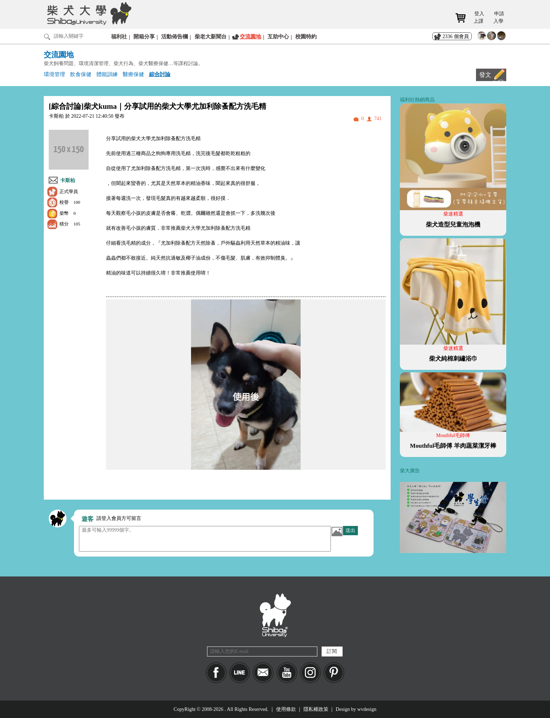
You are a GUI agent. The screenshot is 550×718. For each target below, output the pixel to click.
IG (310, 672)
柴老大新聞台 (211, 36)
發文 (485, 74)
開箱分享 (144, 36)
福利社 (119, 36)
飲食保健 (80, 74)
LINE (239, 672)
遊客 (87, 519)
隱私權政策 (315, 709)
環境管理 (54, 74)
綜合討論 (159, 74)
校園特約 (306, 36)
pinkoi (334, 672)
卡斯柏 (67, 180)
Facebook (216, 672)
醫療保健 (133, 74)
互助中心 (278, 36)
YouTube (287, 672)
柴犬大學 (88, 13)
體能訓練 (107, 74)
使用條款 (286, 709)
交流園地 (250, 36)
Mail (263, 672)
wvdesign (366, 709)
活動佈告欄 (174, 36)
